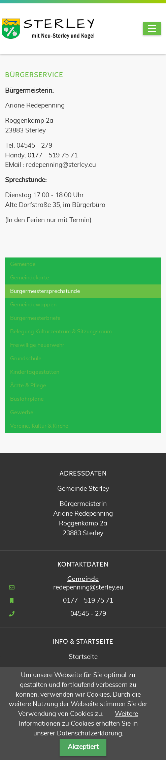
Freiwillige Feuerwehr (37, 345)
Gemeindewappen (33, 304)
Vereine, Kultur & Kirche (39, 426)
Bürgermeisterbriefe (35, 318)
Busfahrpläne (27, 399)
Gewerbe (21, 412)
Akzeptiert (83, 747)
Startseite (83, 657)
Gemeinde (23, 264)
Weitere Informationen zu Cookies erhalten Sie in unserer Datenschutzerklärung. (78, 724)
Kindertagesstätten (34, 372)
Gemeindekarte (29, 277)
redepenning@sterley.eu (88, 587)
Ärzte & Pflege (28, 385)
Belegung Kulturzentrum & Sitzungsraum (61, 331)
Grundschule (25, 358)
